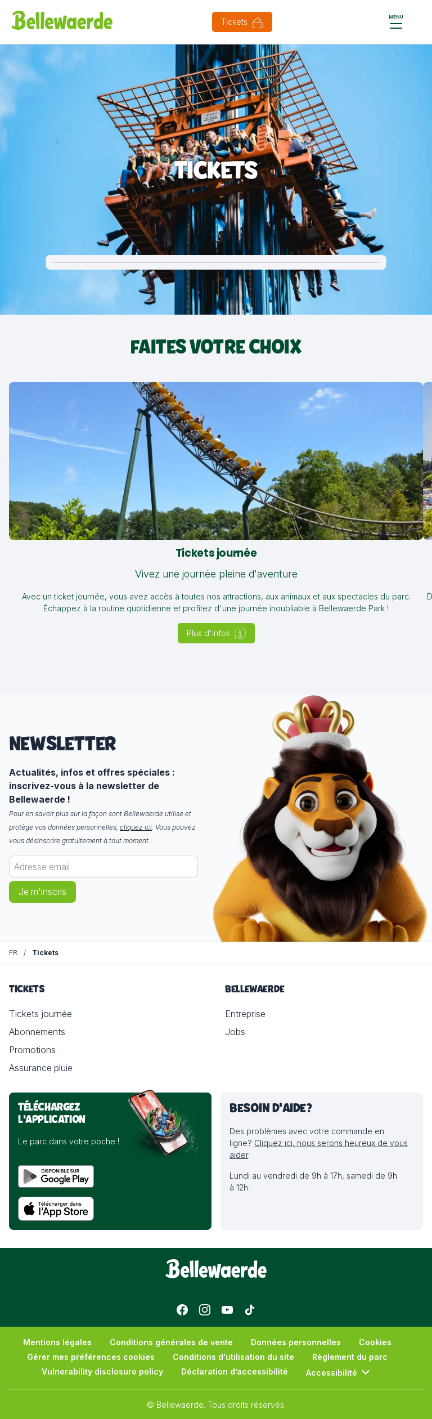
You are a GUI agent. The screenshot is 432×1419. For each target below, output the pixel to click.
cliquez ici (136, 827)
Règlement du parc (350, 1357)
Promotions (32, 1049)
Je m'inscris (42, 892)
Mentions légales (57, 1342)
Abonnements (37, 1031)
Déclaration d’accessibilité (234, 1371)
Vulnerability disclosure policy (102, 1371)
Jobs (235, 1031)
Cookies (375, 1342)
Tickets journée (40, 1013)
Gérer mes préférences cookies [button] (91, 1357)
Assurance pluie (41, 1067)
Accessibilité (339, 1372)
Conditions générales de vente (171, 1342)
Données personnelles (296, 1342)
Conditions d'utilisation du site (233, 1357)
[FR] (13, 953)
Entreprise (245, 1013)
